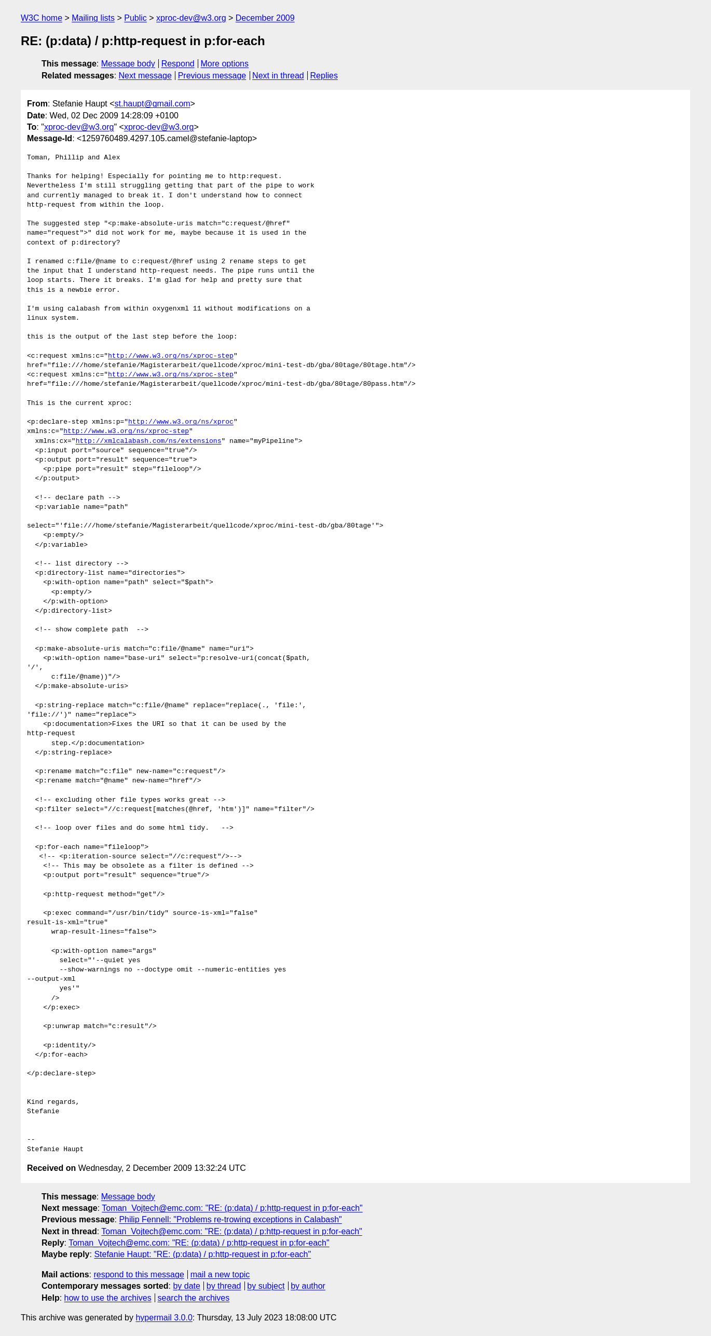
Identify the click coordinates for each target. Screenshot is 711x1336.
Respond (178, 63)
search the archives (194, 1297)
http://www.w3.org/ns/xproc (181, 422)
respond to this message (138, 1274)
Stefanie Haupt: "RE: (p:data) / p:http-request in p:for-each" (202, 1254)
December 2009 (265, 18)
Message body (128, 63)
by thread (224, 1285)
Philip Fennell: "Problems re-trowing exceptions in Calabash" (230, 1219)
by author (308, 1285)
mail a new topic (220, 1274)
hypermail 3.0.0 (163, 1317)
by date (186, 1285)
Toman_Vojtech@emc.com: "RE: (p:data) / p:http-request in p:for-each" (232, 1208)
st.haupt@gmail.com (152, 103)
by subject (265, 1285)
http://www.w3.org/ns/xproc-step (171, 356)
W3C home (41, 18)
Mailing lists (93, 18)
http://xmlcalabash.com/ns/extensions (149, 441)
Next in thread (278, 75)
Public (135, 18)
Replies (324, 75)
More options (225, 63)
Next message (145, 75)
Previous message (212, 75)
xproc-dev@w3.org (191, 18)
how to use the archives (108, 1297)
